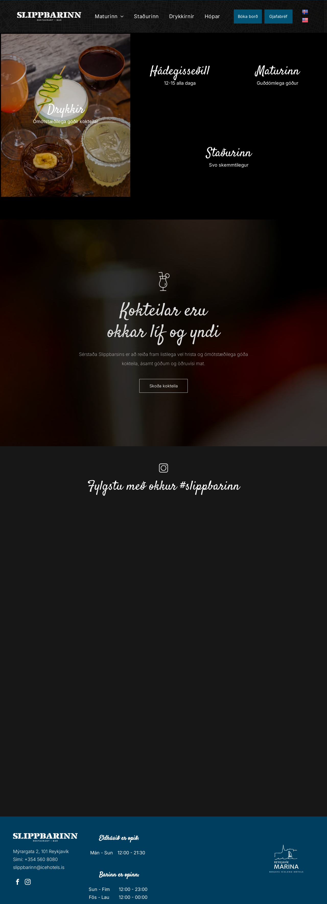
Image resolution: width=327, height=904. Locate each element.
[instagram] (27, 882)
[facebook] (17, 882)
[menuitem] (109, 16)
